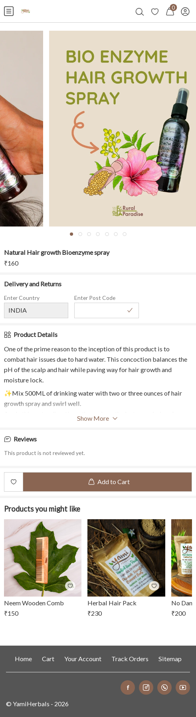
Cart (48, 658)
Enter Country (22, 297)
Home (23, 658)
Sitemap (170, 658)
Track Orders (129, 658)
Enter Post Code (94, 297)
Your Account (82, 658)
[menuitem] (9, 11)
